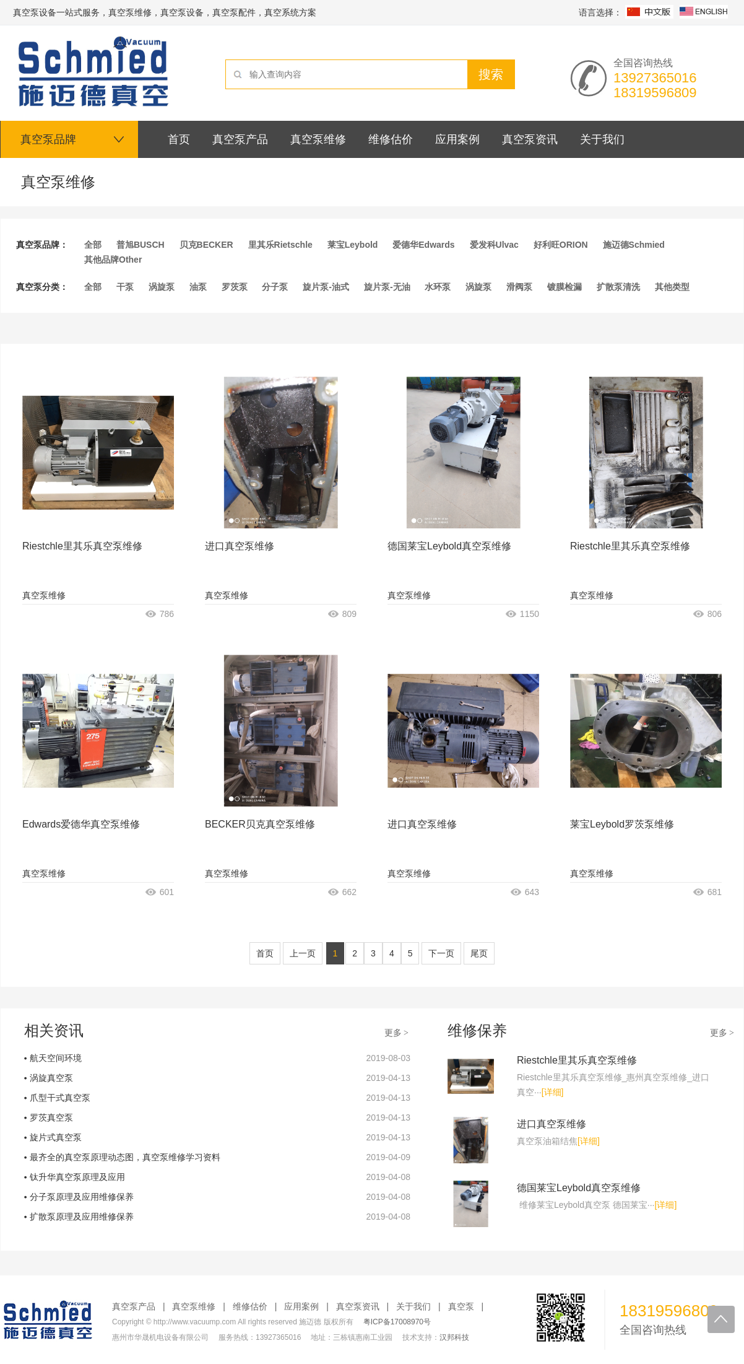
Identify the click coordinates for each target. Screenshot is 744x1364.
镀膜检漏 (564, 287)
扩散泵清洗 (618, 287)
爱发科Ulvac (494, 245)
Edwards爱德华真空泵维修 (81, 824)
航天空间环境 (56, 1058)
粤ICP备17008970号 (397, 1322)
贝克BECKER (206, 245)
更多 (397, 1033)
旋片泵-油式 (326, 287)
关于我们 (413, 1306)
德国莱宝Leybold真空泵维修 (449, 546)
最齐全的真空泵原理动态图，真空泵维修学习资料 (125, 1157)
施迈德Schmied (634, 245)
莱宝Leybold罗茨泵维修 (622, 824)
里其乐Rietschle (280, 245)
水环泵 (438, 287)
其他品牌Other (113, 259)
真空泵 (461, 1306)
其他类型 (672, 287)
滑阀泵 (519, 287)
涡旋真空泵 (51, 1078)
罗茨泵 (235, 287)
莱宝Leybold (352, 245)
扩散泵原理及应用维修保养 (82, 1217)
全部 (93, 245)
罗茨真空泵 (51, 1117)
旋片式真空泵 (56, 1137)
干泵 (125, 287)
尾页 (479, 953)
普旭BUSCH (140, 245)
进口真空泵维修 (239, 546)
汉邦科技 (454, 1337)
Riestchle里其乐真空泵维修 (82, 546)
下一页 (441, 953)
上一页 (303, 953)
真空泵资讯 (357, 1306)
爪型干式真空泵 (60, 1098)
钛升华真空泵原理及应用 (77, 1177)
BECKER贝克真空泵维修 (260, 824)
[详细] (553, 1092)
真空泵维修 (44, 595)
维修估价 (250, 1306)
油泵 (198, 287)
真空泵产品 (133, 1306)
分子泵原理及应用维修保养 (82, 1197)
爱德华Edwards (423, 245)
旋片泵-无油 (387, 287)
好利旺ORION (561, 245)
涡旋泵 (162, 287)
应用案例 (301, 1306)
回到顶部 (721, 1319)
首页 (265, 953)
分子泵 (275, 287)
